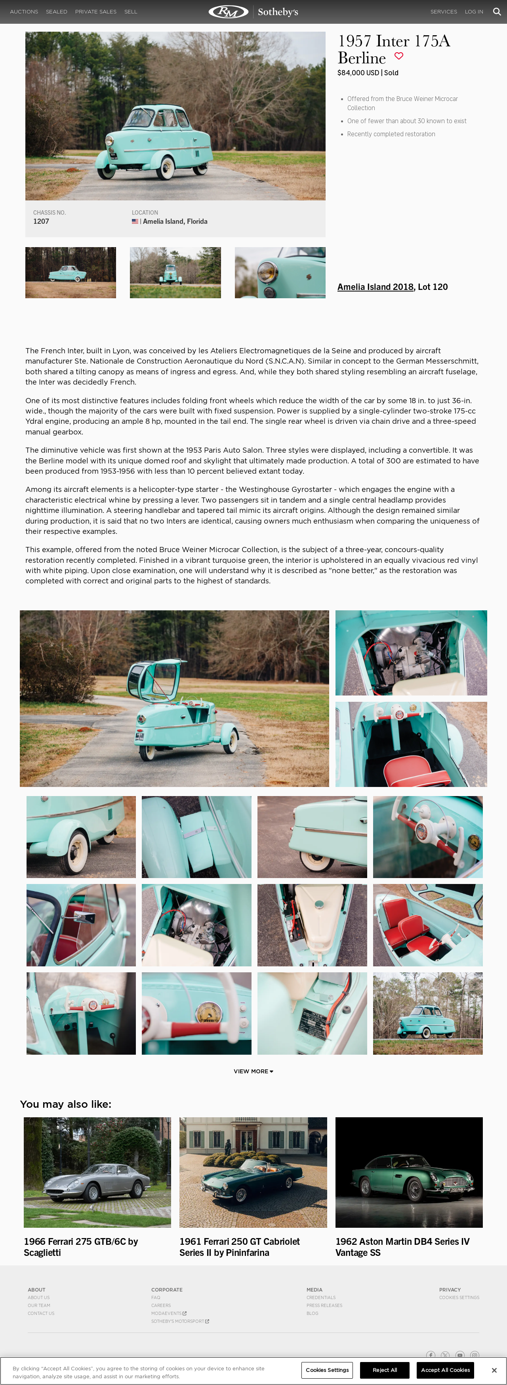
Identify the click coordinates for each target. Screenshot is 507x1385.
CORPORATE (167, 1290)
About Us (39, 1297)
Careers (161, 1305)
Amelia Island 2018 (375, 285)
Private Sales (95, 12)
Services (444, 12)
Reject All (385, 1370)
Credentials (321, 1297)
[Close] (494, 1370)
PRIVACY (450, 1290)
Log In (474, 12)
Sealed (56, 12)
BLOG (312, 1313)
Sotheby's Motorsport (180, 1321)
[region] (253, 1371)
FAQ (155, 1297)
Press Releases (324, 1305)
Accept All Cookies (445, 1370)
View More (253, 1071)
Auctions (24, 12)
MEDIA (314, 1290)
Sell (130, 12)
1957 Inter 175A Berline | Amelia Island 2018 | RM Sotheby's (253, 12)
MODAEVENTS (169, 1313)
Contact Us (41, 1313)
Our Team (39, 1305)
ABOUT (37, 1290)
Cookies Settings (459, 1297)
